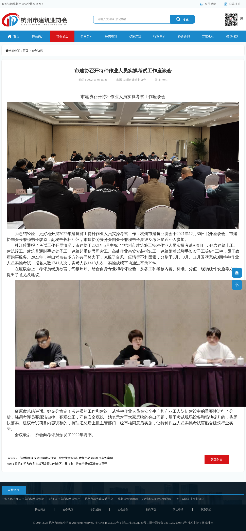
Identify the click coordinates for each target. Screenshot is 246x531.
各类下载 (150, 509)
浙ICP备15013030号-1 (108, 522)
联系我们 (206, 509)
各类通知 (111, 36)
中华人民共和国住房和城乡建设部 (23, 498)
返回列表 (216, 459)
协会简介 (38, 36)
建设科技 (232, 36)
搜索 (182, 19)
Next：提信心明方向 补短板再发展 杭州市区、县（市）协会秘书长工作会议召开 (57, 463)
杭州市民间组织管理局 (156, 498)
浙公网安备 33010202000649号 (168, 522)
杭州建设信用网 (128, 498)
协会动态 (62, 36)
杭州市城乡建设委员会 (99, 498)
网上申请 (178, 509)
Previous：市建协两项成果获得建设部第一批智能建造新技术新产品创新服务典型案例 (60, 458)
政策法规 (135, 36)
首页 (13, 36)
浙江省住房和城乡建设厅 (64, 498)
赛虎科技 (207, 522)
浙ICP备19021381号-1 (135, 522)
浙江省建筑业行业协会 (190, 498)
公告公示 (87, 36)
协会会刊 (184, 36)
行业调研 (159, 36)
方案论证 (208, 36)
